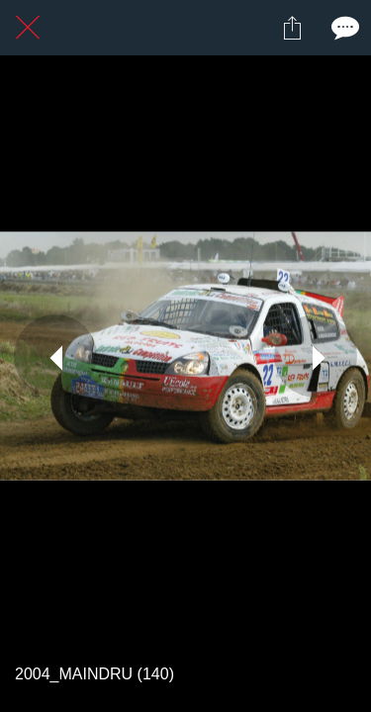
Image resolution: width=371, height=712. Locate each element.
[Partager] (292, 27)
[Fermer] (28, 28)
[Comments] (343, 27)
